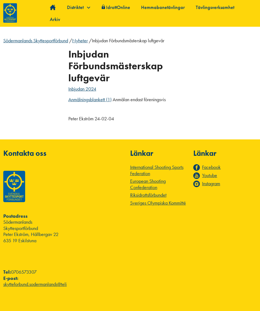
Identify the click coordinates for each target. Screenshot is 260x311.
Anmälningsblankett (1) (90, 99)
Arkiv (55, 19)
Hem (53, 7)
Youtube (209, 175)
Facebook (211, 167)
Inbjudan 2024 (82, 89)
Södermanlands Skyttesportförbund (35, 40)
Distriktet (78, 7)
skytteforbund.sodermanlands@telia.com (40, 284)
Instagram (211, 184)
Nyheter (80, 40)
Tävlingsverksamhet (215, 7)
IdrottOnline (118, 7)
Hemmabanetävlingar (163, 7)
